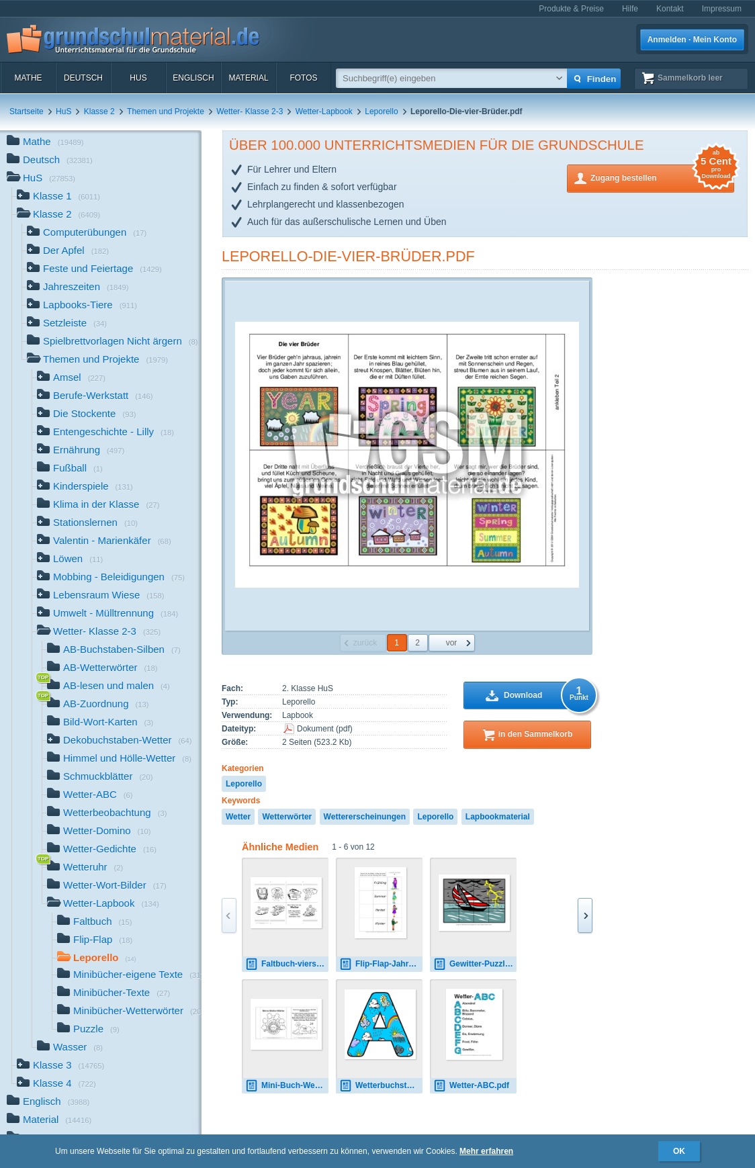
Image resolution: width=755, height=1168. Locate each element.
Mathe (28, 78)
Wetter (238, 816)
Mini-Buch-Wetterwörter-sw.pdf (286, 1085)
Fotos (303, 78)
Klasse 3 (60, 1066)
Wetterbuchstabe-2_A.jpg (381, 1085)
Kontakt (670, 8)
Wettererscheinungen (365, 816)
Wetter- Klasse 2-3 (249, 111)
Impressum (722, 8)
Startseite (26, 111)
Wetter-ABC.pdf (471, 1085)
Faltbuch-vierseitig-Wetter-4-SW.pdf (286, 964)
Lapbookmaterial (497, 816)
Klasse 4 (56, 1084)
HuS (138, 78)
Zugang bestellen (662, 177)
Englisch (193, 78)
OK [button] (679, 1151)
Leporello (381, 111)
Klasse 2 (99, 111)
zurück (365, 642)
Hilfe (630, 8)
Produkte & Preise (571, 8)
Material (248, 78)
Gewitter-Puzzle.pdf (475, 964)
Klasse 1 (58, 197)
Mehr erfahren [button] (486, 1151)
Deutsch (83, 78)
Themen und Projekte (165, 111)
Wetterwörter (287, 816)
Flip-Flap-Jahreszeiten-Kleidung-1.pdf (381, 964)
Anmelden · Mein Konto (692, 39)
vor (451, 642)
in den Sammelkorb (535, 734)
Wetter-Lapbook (324, 111)
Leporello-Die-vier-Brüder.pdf (348, 256)
